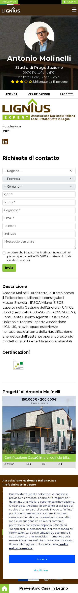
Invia (9, 268)
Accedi (69, 1)
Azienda (11, 94)
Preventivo (9, 1)
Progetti (67, 94)
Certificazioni (39, 94)
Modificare (41, 570)
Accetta (42, 559)
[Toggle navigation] (74, 10)
